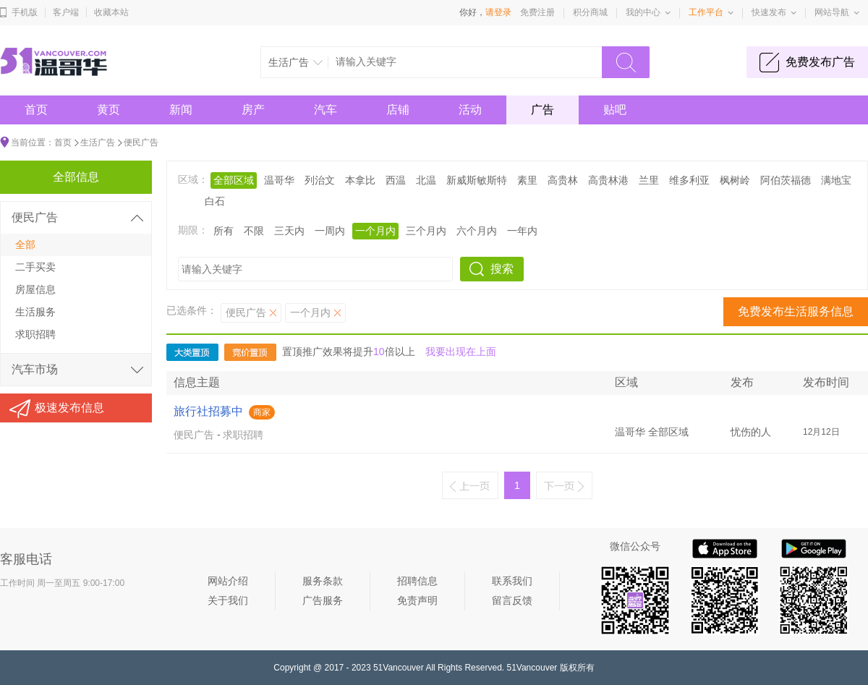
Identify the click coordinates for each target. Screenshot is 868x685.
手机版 (25, 12)
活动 (470, 109)
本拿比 (360, 180)
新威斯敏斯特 (476, 180)
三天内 (289, 231)
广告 (542, 109)
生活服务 (35, 312)
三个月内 (426, 231)
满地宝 (836, 180)
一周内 (330, 231)
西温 (396, 180)
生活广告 (97, 142)
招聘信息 (417, 581)
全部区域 (233, 180)
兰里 (649, 180)
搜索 (502, 269)
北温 (426, 180)
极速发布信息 (69, 407)
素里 (527, 180)
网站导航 (831, 12)
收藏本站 (111, 12)
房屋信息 (35, 289)
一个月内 (375, 231)
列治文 (320, 180)
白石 (215, 201)
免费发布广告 (820, 62)
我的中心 (643, 12)
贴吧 (614, 109)
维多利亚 (689, 180)
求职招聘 (243, 435)
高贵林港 (608, 180)
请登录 (498, 12)
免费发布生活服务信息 (796, 311)
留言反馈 (512, 600)
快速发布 (769, 12)
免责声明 (417, 600)
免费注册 (537, 12)
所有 (223, 231)
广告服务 (322, 600)
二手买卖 (35, 267)
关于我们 (228, 600)
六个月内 (476, 231)
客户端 (66, 12)
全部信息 (76, 177)
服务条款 (322, 581)
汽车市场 (35, 369)
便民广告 (141, 142)
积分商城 (590, 12)
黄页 (108, 109)
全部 (25, 244)
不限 (254, 231)
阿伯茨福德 (785, 180)
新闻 (180, 109)
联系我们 (512, 581)
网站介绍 (228, 581)
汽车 (325, 109)
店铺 (397, 109)
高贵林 (563, 180)
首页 (36, 109)
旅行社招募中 (208, 411)
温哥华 (279, 180)
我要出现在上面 (460, 351)
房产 (253, 109)
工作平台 (706, 12)
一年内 (522, 231)
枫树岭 (735, 180)
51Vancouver (398, 668)
